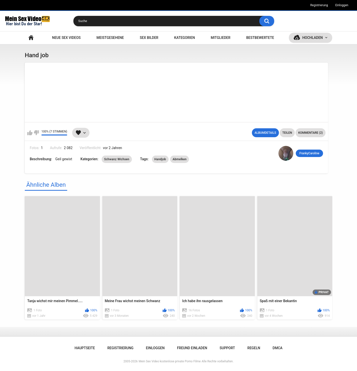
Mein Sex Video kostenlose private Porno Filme (170, 361)
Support (227, 348)
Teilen (287, 132)
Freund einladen (192, 348)
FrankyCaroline (309, 153)
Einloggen (341, 5)
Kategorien (184, 38)
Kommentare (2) (310, 132)
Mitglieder (220, 38)
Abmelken (179, 159)
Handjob (160, 159)
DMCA (278, 348)
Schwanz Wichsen (116, 159)
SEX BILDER (149, 38)
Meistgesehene (110, 38)
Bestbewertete (260, 38)
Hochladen (312, 38)
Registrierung (319, 5)
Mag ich (29, 132)
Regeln (253, 348)
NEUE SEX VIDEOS (66, 38)
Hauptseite (31, 37)
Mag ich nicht (36, 132)
